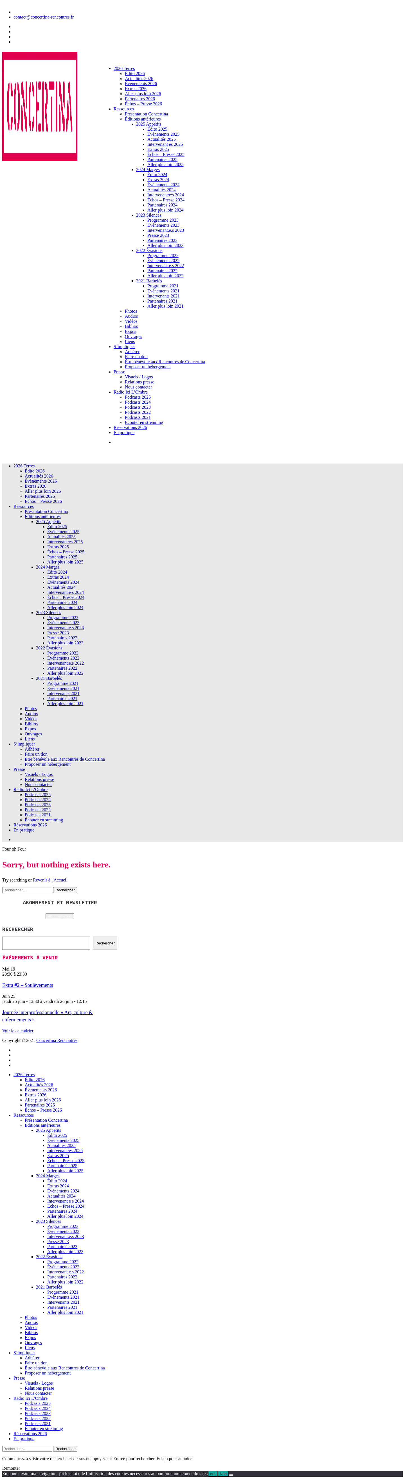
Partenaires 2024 (162, 205)
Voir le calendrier (17, 1030)
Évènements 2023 (163, 225)
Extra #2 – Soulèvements (27, 985)
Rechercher (105, 943)
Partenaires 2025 (162, 159)
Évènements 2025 (163, 134)
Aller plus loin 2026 (143, 93)
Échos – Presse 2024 (165, 199)
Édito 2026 (135, 73)
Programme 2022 (163, 255)
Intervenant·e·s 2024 (165, 194)
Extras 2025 (158, 149)
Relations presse (139, 382)
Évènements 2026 (141, 83)
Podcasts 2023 (138, 407)
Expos (130, 331)
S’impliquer (124, 346)
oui (212, 1474)
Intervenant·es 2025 (165, 144)
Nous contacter (138, 387)
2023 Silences (148, 215)
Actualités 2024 (161, 189)
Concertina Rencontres (56, 1040)
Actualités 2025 (161, 139)
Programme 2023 (163, 220)
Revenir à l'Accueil (50, 880)
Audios (131, 316)
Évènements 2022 (163, 260)
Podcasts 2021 (138, 417)
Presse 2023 (158, 235)
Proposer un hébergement (148, 366)
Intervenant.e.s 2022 (165, 265)
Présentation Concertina (146, 114)
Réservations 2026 (130, 427)
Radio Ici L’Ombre (131, 392)
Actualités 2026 (139, 78)
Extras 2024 (158, 179)
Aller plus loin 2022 (165, 275)
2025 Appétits (148, 124)
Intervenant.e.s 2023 (165, 230)
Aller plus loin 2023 (165, 245)
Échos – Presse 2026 (143, 103)
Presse (119, 371)
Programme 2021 (163, 285)
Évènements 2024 (163, 184)
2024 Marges (148, 169)
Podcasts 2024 (138, 402)
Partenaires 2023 (162, 240)
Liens (130, 341)
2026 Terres (124, 68)
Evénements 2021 (163, 290)
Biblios (131, 326)
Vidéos (131, 321)
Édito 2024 (157, 174)
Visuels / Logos (139, 376)
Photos (131, 311)
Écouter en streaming (144, 422)
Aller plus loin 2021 (165, 306)
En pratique (124, 432)
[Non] (231, 1475)
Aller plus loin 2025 (165, 164)
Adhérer (132, 351)
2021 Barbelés (149, 280)
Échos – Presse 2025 (165, 154)
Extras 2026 (136, 88)
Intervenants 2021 (163, 296)
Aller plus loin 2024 (165, 210)
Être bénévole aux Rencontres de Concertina (165, 361)
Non (223, 1474)
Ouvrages (133, 336)
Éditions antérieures (143, 119)
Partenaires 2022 (162, 270)
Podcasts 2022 (138, 412)
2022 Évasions (149, 250)
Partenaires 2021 (162, 301)
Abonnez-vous (60, 916)
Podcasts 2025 (138, 397)
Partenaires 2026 (140, 98)
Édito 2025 (157, 129)
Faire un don (136, 356)
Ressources (124, 108)
